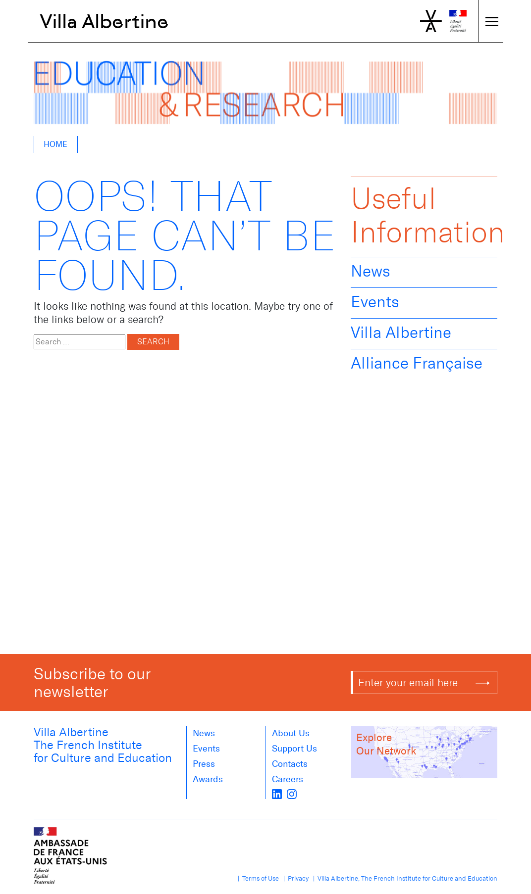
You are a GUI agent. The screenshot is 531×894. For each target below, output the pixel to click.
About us (291, 733)
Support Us (294, 748)
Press (204, 763)
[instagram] (292, 793)
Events (375, 302)
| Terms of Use (257, 878)
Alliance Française (416, 363)
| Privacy (294, 878)
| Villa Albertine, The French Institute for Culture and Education (403, 878)
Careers (287, 779)
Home (55, 144)
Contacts (290, 763)
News (370, 271)
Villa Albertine (104, 21)
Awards (208, 779)
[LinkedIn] (277, 793)
